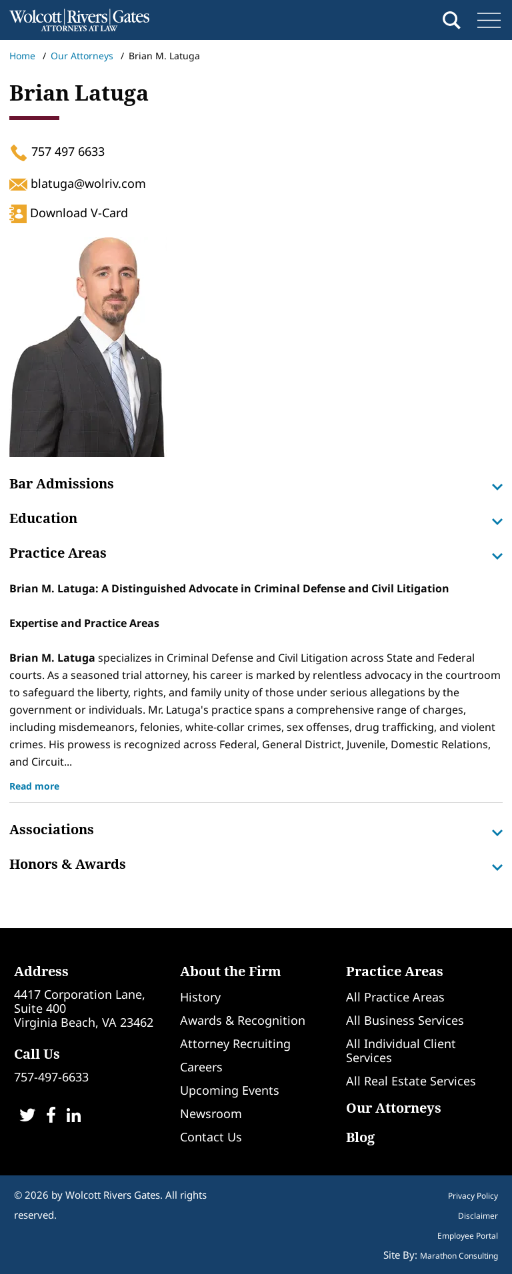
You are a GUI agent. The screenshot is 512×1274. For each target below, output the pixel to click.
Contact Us (211, 1137)
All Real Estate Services (411, 1081)
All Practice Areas (395, 997)
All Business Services (405, 1020)
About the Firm (230, 971)
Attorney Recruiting (235, 1043)
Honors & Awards (256, 864)
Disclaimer (478, 1216)
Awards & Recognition (242, 1020)
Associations (256, 830)
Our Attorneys (82, 55)
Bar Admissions (256, 484)
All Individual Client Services (401, 1050)
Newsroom (211, 1113)
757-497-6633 (51, 1077)
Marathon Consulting (459, 1255)
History (200, 997)
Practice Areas (256, 553)
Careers (201, 1067)
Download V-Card (68, 213)
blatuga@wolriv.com (77, 183)
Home (22, 55)
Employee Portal (467, 1236)
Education (256, 518)
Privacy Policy (473, 1196)
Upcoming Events (229, 1090)
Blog (360, 1137)
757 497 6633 (57, 151)
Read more (34, 786)
